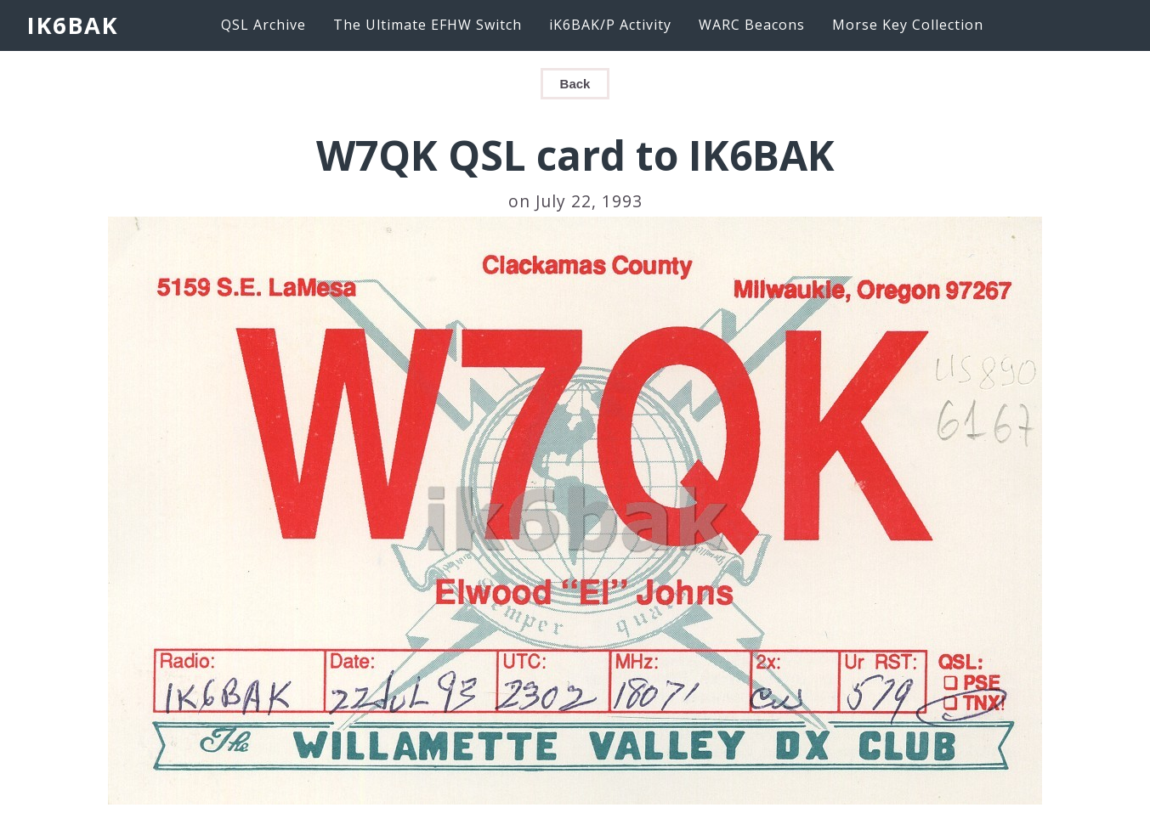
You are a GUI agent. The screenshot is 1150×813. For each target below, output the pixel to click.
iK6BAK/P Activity (610, 24)
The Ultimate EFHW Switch (427, 24)
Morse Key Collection (907, 24)
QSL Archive (263, 24)
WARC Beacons (752, 24)
